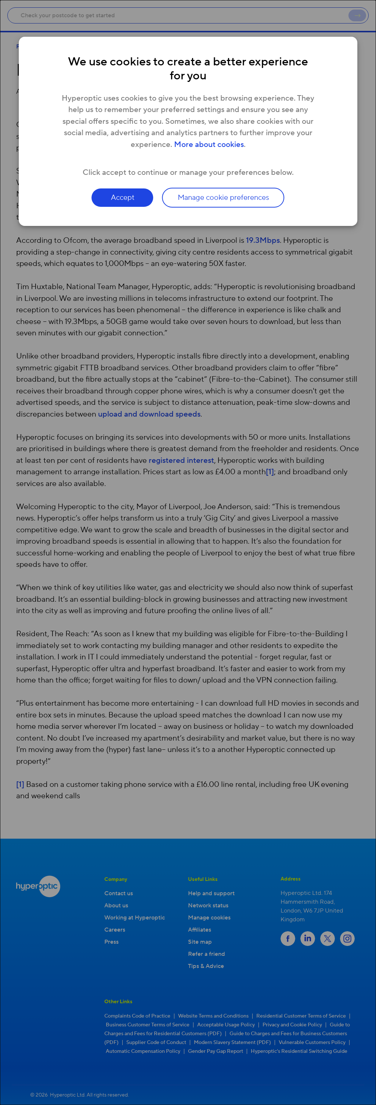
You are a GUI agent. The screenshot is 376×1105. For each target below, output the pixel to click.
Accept (122, 197)
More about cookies (209, 145)
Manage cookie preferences (223, 197)
